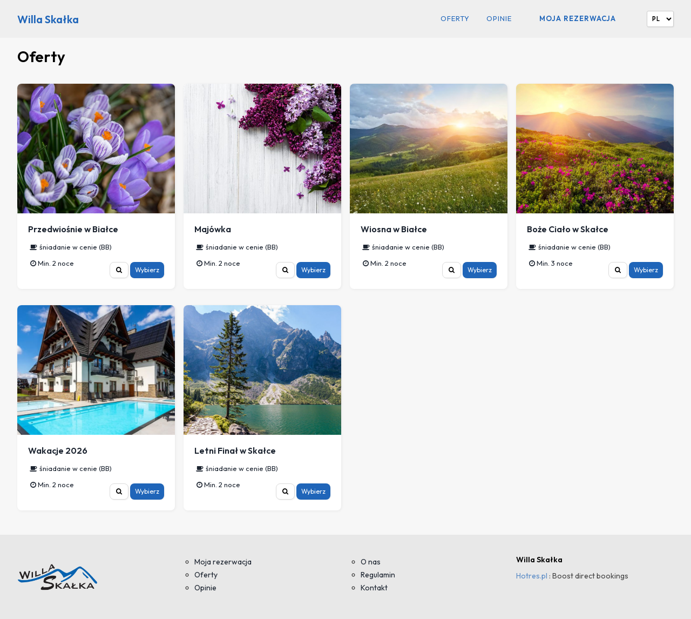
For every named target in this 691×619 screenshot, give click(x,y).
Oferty (455, 19)
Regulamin (378, 575)
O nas (371, 562)
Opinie (499, 19)
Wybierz (147, 270)
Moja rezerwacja (577, 18)
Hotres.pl (531, 576)
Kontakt (374, 588)
